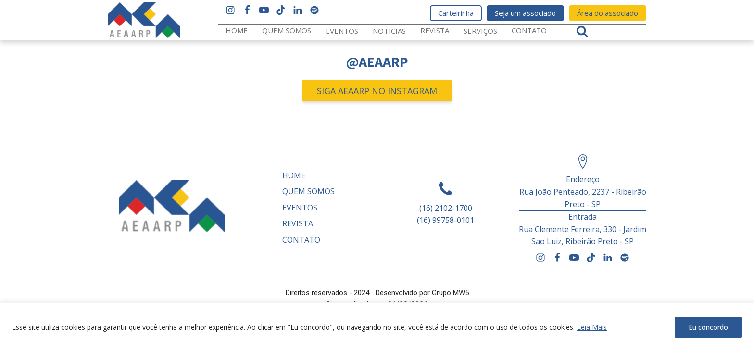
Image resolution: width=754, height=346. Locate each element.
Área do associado (607, 13)
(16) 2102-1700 (445, 208)
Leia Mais (592, 327)
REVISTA (434, 30)
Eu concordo (708, 327)
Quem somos (286, 30)
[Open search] (582, 31)
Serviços (480, 31)
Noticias (389, 31)
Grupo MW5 (450, 292)
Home (237, 30)
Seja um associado (525, 13)
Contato (529, 30)
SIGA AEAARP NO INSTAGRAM (377, 91)
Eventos (342, 31)
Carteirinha (456, 13)
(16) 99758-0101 (445, 220)
